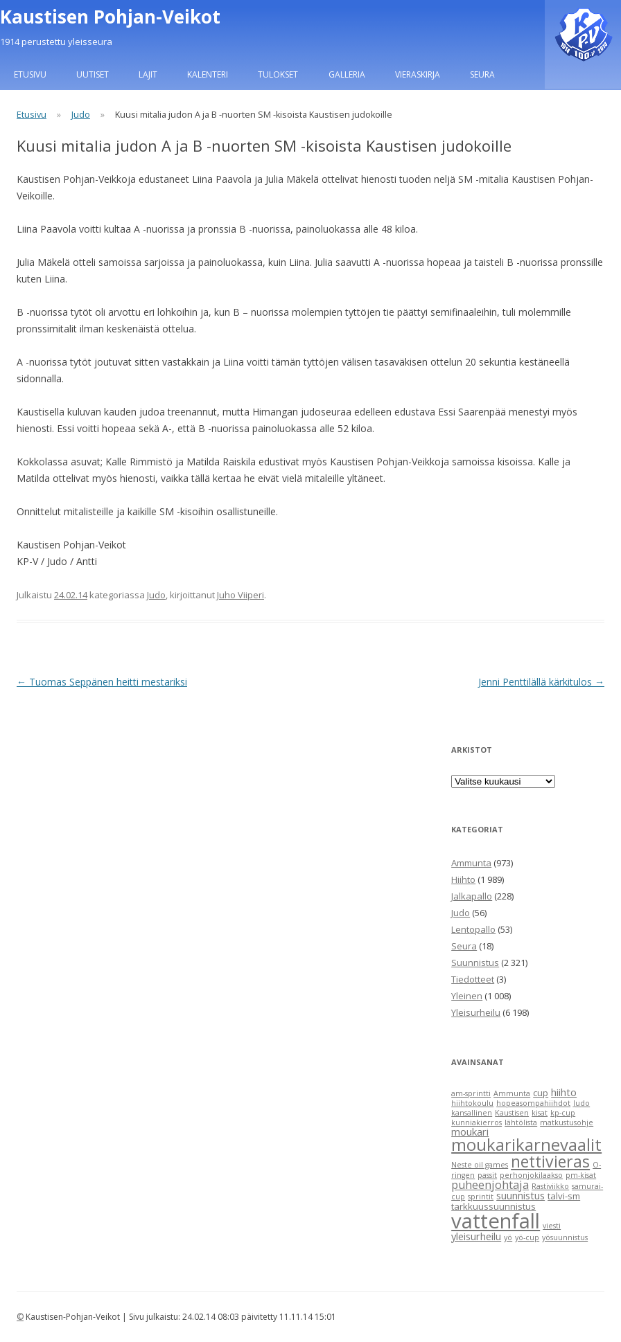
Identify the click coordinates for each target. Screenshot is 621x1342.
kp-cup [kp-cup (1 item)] (562, 1113)
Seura (482, 74)
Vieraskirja (417, 74)
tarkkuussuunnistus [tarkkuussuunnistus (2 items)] (493, 1206)
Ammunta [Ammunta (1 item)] (511, 1093)
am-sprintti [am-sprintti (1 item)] (471, 1093)
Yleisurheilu (475, 1012)
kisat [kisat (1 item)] (540, 1113)
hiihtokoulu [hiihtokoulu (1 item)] (472, 1103)
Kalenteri (207, 74)
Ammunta (471, 863)
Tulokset (278, 74)
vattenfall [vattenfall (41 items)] (495, 1221)
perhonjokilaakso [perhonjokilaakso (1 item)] (531, 1175)
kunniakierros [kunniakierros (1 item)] (476, 1122)
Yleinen (466, 996)
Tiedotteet (472, 979)
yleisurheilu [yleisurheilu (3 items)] (476, 1236)
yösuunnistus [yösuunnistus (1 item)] (565, 1237)
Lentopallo (473, 929)
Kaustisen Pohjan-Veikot (110, 16)
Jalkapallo (471, 896)
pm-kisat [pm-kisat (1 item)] (581, 1175)
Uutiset (92, 74)
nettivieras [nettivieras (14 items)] (550, 1161)
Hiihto (463, 879)
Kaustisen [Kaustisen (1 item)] (512, 1113)
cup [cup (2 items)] (540, 1092)
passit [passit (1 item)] (487, 1175)
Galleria (347, 74)
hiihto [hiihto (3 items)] (564, 1092)
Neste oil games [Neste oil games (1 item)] (479, 1165)
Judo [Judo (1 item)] (581, 1103)
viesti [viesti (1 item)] (552, 1226)
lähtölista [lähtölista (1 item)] (521, 1122)
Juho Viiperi (240, 595)
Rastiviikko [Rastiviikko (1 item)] (550, 1186)
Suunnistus (475, 962)
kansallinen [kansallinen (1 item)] (471, 1113)
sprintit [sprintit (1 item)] (480, 1196)
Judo (80, 114)
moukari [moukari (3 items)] (470, 1131)
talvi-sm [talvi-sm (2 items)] (564, 1196)
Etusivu (30, 74)
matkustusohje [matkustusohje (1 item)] (566, 1122)
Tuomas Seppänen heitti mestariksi (102, 681)
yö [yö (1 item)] (508, 1237)
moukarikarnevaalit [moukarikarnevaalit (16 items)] (526, 1145)
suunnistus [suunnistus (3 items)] (520, 1195)
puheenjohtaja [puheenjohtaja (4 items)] (490, 1184)
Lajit (148, 74)
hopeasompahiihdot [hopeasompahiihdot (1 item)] (533, 1103)
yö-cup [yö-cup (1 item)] (527, 1237)
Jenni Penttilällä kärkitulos (541, 681)
